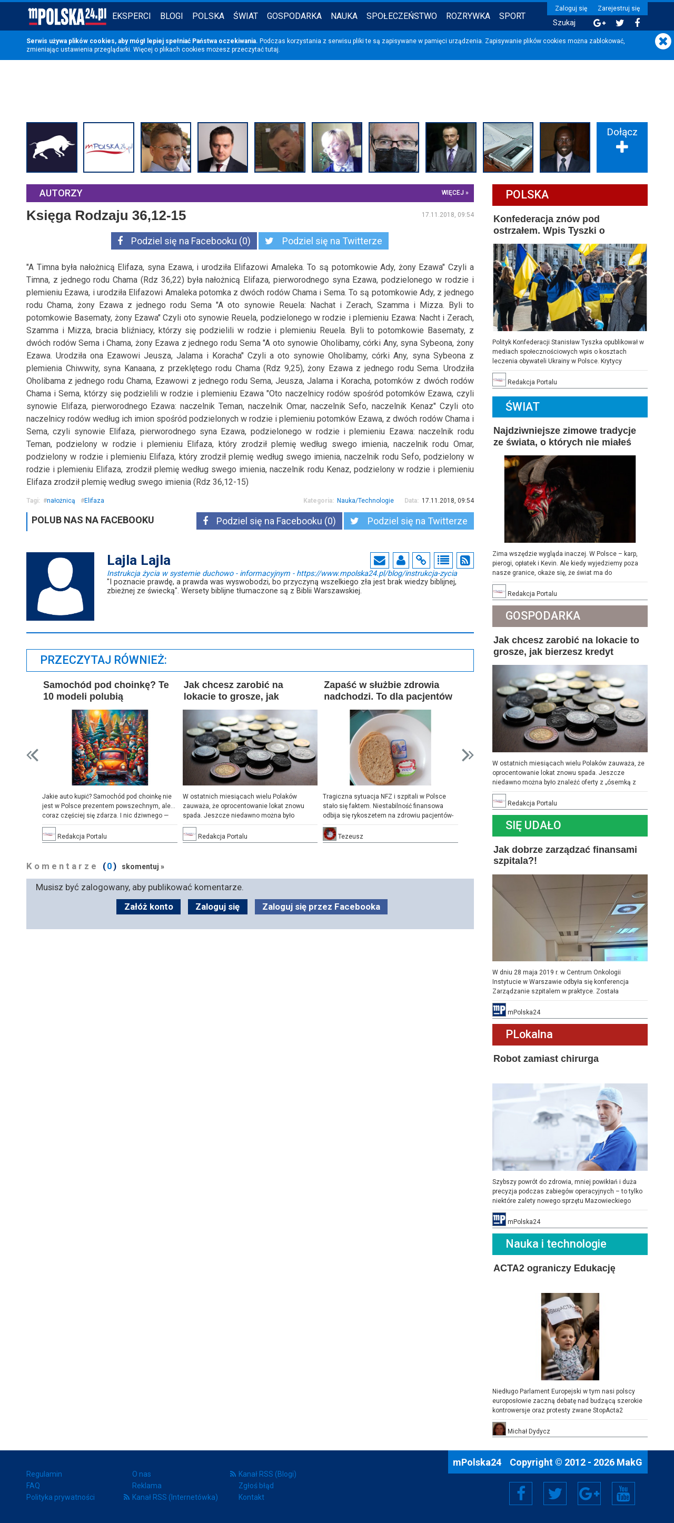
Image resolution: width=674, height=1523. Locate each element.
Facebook (521, 1493)
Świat (245, 16)
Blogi (171, 16)
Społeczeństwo (401, 16)
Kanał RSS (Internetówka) (175, 1497)
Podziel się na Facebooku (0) (184, 240)
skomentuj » (143, 866)
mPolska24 (478, 1462)
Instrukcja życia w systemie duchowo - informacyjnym (282, 572)
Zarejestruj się (619, 8)
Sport (512, 16)
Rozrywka (468, 16)
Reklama (147, 1485)
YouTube (623, 1493)
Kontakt (251, 1497)
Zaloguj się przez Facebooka (321, 906)
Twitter (555, 1493)
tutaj (272, 49)
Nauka (344, 16)
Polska (208, 16)
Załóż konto (148, 906)
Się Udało (533, 825)
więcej (453, 192)
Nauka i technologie (556, 1243)
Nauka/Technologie (365, 500)
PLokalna (529, 1034)
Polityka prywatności (60, 1497)
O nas (141, 1474)
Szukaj (564, 22)
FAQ (33, 1485)
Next (468, 755)
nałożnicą (61, 500)
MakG (629, 1462)
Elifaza (94, 500)
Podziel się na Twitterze (323, 240)
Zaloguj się (571, 8)
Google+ (589, 1493)
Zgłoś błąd (256, 1485)
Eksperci (131, 16)
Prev (32, 755)
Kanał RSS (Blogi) (267, 1474)
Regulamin (44, 1474)
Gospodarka (294, 16)
